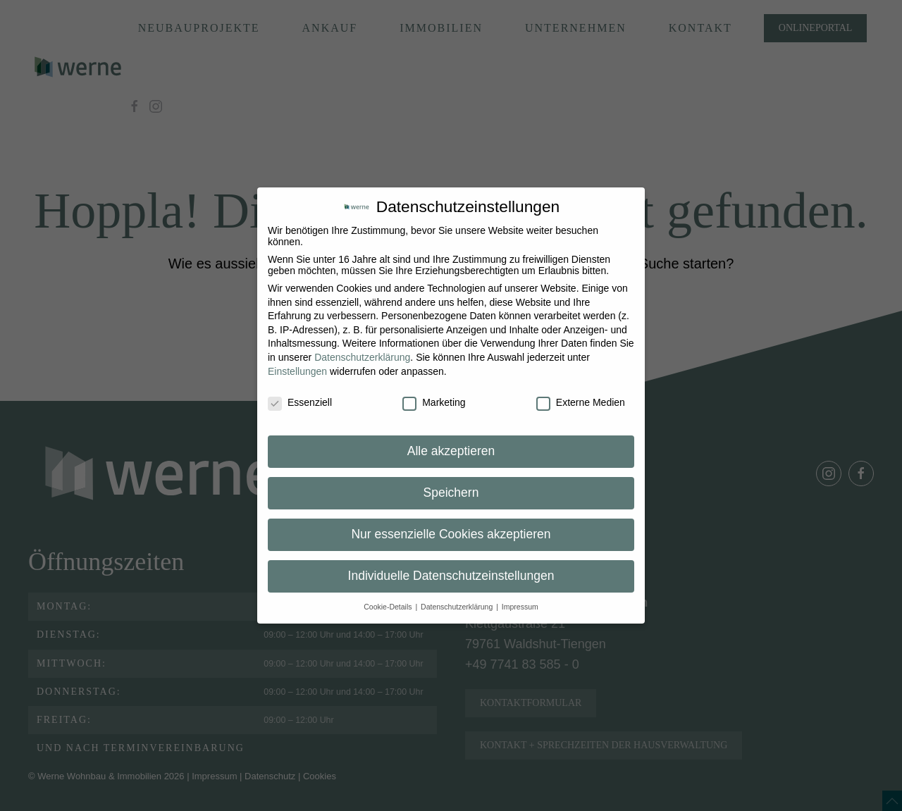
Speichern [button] (451, 492)
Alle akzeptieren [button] (451, 451)
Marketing (433, 402)
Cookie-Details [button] (389, 606)
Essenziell (300, 402)
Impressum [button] (520, 606)
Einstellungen (297, 371)
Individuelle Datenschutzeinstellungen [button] (451, 576)
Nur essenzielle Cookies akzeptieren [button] (450, 534)
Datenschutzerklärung (362, 357)
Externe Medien (580, 402)
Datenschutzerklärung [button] (458, 606)
